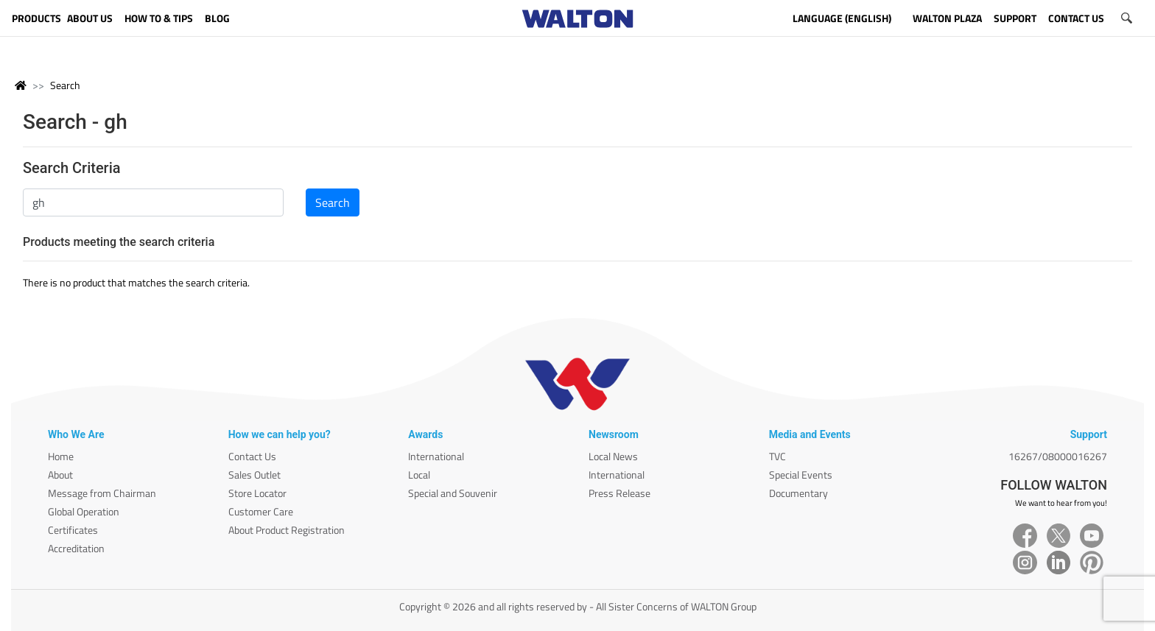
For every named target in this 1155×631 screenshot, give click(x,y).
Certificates (73, 529)
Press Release (619, 493)
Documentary (798, 493)
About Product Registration (286, 529)
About (60, 474)
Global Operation (83, 511)
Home (61, 456)
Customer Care (260, 511)
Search (65, 85)
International (436, 456)
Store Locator (257, 493)
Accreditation (76, 548)
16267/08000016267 (1057, 456)
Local (419, 474)
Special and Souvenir (452, 493)
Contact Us (252, 456)
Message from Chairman (102, 493)
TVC (777, 456)
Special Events (800, 474)
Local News (613, 456)
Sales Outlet (254, 474)
